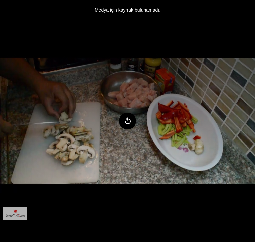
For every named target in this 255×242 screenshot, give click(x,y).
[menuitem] (15, 213)
